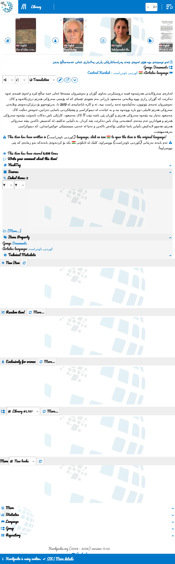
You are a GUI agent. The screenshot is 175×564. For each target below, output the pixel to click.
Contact (79, 543)
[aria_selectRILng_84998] (20, 185)
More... (36, 301)
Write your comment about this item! (30, 158)
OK (47, 558)
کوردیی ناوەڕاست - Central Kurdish (113, 72)
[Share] (8, 80)
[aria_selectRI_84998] (8, 185)
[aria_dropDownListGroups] (23, 400)
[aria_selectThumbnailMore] (22, 450)
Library (36, 7)
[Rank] (20, 80)
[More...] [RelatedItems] (14, 231)
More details (65, 558)
